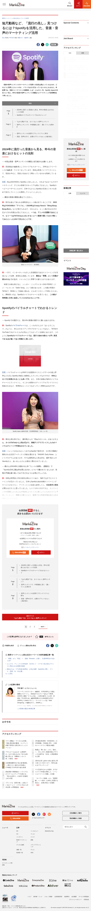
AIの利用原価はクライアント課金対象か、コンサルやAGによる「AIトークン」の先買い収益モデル (76, 222)
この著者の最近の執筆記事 (26, 708)
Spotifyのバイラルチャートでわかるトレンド (32, 115)
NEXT (43, 627)
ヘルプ (29, 895)
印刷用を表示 (8, 645)
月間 (82, 53)
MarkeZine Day (49, 831)
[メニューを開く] (4, 4)
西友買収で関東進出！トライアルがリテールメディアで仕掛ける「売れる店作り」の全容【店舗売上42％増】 (78, 83)
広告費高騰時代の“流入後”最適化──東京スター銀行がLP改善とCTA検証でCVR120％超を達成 (16, 765)
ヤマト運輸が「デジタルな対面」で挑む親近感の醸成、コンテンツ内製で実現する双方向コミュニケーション (78, 59)
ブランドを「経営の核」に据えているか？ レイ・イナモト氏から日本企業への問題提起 (17, 785)
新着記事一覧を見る (76, 250)
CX (17, 834)
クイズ (32, 837)
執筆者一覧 (19, 852)
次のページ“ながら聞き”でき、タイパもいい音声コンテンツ (30, 617)
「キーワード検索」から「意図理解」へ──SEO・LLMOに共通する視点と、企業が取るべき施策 (46, 780)
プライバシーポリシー (75, 898)
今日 (70, 53)
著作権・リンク (37, 895)
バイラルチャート (19, 325)
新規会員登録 (19, 552)
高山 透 (4, 37)
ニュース (82, 193)
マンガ (32, 834)
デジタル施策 (20, 845)
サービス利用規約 (84, 895)
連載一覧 (19, 849)
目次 (42, 103)
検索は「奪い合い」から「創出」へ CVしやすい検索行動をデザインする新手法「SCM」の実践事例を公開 (78, 106)
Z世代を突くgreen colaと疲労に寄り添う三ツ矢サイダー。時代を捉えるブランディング (46, 763)
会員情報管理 (58, 895)
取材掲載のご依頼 (76, 818)
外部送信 (86, 898)
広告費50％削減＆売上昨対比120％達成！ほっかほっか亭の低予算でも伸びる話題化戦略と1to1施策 (76, 212)
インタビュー (34, 831)
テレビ (32, 849)
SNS (32, 852)
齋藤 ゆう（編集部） (24, 37)
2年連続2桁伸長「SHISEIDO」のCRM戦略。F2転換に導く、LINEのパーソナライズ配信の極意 (46, 743)
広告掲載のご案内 (76, 813)
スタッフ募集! (48, 895)
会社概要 (74, 895)
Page (8, 124)
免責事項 (66, 895)
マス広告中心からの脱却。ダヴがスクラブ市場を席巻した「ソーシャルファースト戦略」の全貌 (46, 772)
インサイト (19, 837)
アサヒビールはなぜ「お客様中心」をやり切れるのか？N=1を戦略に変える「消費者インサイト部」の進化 (78, 67)
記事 (70, 193)
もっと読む (9, 673)
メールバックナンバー (30, 547)
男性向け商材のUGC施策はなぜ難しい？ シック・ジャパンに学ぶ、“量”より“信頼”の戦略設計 (76, 202)
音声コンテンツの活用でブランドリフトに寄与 (32, 133)
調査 (32, 840)
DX (17, 831)
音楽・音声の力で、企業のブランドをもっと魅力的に (34, 136)
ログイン (41, 552)
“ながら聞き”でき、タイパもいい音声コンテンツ (33, 121)
